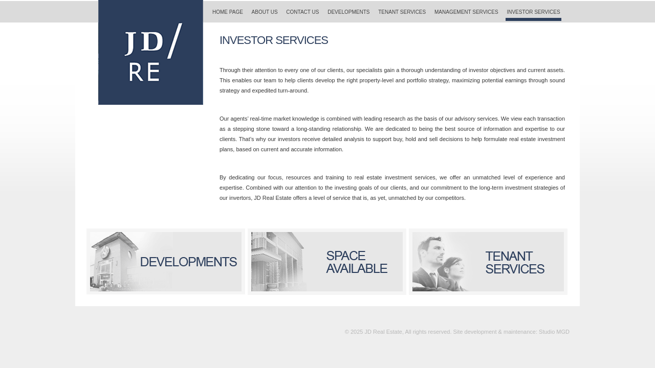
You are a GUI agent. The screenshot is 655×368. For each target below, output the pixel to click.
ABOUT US (265, 12)
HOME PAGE (227, 12)
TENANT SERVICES (402, 12)
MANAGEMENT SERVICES (466, 12)
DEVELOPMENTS (348, 12)
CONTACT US (302, 12)
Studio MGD (554, 332)
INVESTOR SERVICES (533, 12)
